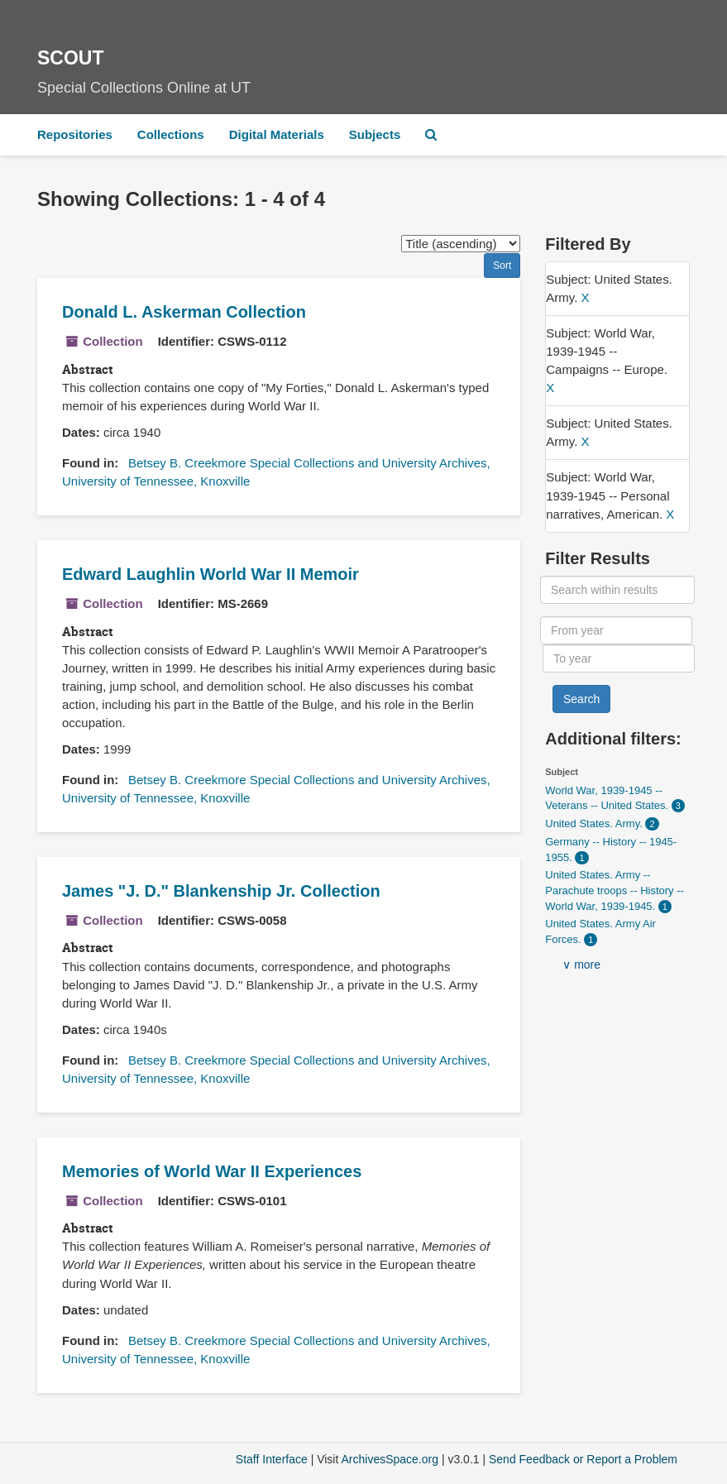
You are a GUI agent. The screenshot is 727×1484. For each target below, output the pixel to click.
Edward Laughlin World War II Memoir (210, 574)
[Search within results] (617, 590)
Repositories (74, 134)
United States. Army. (595, 823)
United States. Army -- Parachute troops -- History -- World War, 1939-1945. (614, 890)
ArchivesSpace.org (389, 1459)
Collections (170, 134)
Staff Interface (272, 1459)
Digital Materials (276, 134)
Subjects (375, 134)
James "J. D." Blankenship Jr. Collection (221, 891)
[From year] (616, 630)
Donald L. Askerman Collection (184, 312)
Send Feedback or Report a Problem (583, 1459)
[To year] (619, 658)
